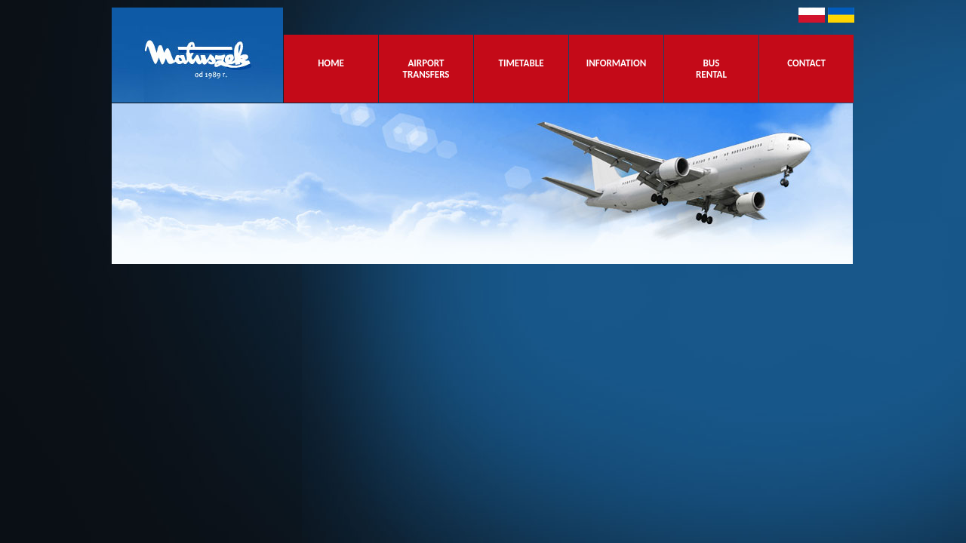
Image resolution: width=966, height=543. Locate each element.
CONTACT (806, 68)
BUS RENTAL (711, 68)
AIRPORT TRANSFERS (426, 68)
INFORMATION (616, 68)
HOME (331, 68)
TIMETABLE (520, 68)
